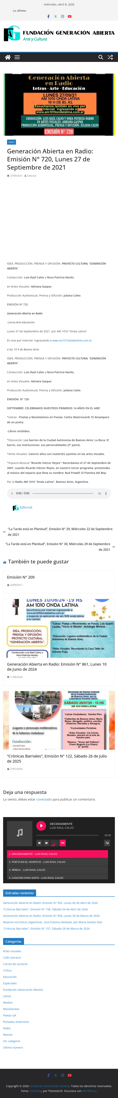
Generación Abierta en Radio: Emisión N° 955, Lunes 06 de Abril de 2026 (50, 903)
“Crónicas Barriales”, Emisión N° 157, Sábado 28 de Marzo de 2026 (46, 928)
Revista (7, 1034)
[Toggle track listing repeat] (62, 843)
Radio (11, 142)
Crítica (7, 970)
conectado (44, 799)
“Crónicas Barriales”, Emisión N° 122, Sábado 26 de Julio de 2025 (57, 758)
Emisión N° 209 (21, 577)
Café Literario (12, 957)
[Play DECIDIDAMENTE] (41, 826)
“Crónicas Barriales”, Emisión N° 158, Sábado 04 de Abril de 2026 (45, 909)
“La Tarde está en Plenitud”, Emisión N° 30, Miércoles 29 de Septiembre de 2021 (60, 547)
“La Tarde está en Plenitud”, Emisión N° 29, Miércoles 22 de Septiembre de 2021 (58, 532)
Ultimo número (13, 1047)
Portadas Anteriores (16, 1022)
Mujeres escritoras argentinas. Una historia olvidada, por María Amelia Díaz (52, 922)
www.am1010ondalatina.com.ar (72, 340)
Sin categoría (11, 1041)
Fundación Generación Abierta (23, 990)
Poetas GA (9, 1015)
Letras (7, 996)
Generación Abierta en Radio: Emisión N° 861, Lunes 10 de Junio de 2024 (56, 667)
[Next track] (46, 843)
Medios (8, 1002)
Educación (10, 977)
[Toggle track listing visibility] (107, 843)
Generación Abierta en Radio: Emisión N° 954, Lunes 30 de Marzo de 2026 (51, 916)
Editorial (31, 175)
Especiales (10, 983)
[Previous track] (39, 843)
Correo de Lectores (15, 964)
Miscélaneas (11, 1009)
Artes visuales (12, 951)
